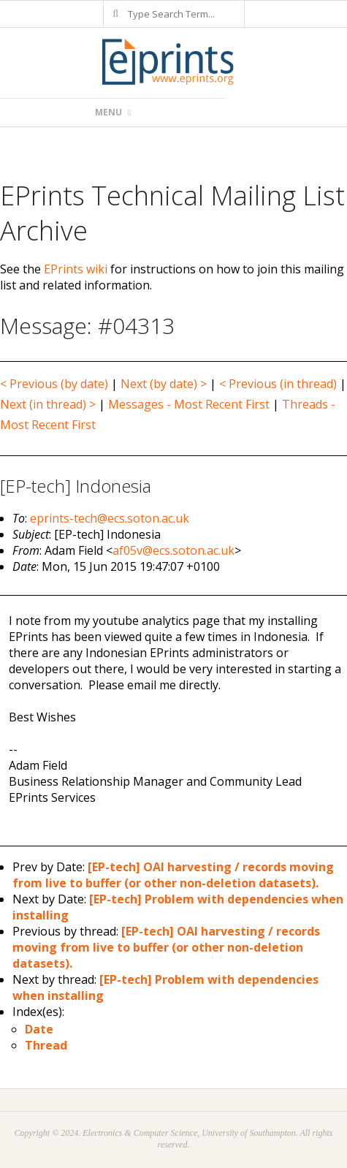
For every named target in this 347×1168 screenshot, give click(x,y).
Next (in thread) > (48, 404)
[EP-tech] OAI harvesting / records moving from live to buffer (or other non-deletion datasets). (173, 875)
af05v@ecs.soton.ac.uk (173, 550)
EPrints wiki (75, 269)
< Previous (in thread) (278, 384)
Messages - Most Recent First (189, 404)
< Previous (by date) (54, 384)
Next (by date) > (164, 384)
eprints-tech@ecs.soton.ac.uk (109, 518)
